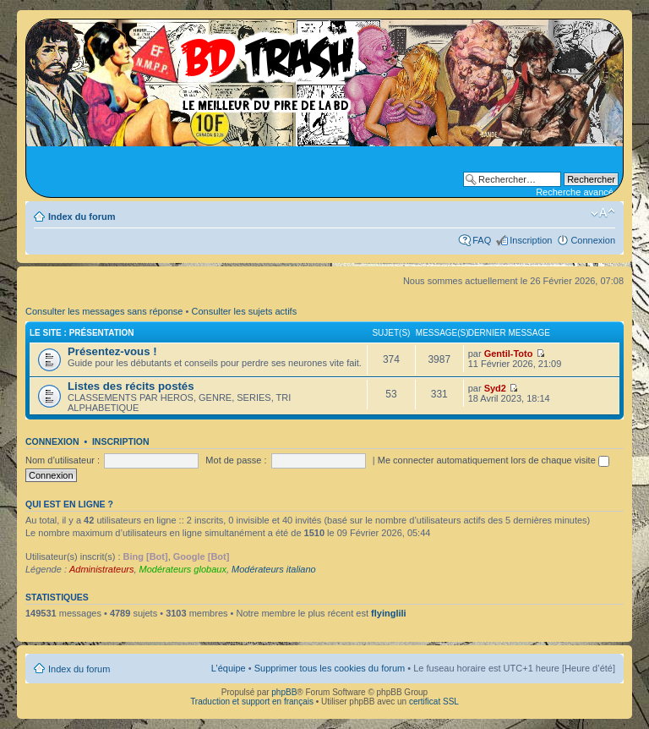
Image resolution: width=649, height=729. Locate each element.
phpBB (284, 692)
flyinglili (388, 613)
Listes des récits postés (131, 386)
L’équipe (228, 668)
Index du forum (81, 216)
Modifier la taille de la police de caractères (603, 213)
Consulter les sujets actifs (244, 311)
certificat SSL (434, 701)
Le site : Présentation (82, 332)
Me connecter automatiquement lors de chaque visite (493, 460)
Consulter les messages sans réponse (104, 311)
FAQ (481, 240)
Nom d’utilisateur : (62, 460)
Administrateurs (101, 569)
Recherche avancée (577, 192)
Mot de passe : (235, 460)
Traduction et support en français (252, 701)
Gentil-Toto (508, 353)
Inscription (531, 240)
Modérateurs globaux (182, 569)
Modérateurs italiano (274, 569)
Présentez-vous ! (112, 351)
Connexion (592, 240)
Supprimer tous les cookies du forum (330, 668)
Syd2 (495, 388)
